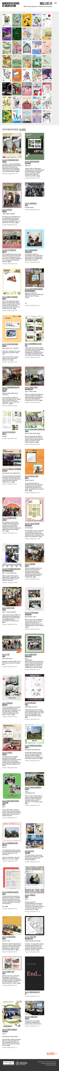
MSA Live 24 (46, 3)
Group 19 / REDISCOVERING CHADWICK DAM (35, 429)
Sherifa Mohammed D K (7, 571)
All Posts (52, 1053)
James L (27, 431)
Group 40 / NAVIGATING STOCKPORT (10, 892)
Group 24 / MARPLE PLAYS (8, 972)
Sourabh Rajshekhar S (30, 291)
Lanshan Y (4, 520)
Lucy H (3, 973)
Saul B (3, 656)
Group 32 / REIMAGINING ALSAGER (10, 843)
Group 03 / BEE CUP (29, 851)
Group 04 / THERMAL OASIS (31, 1017)
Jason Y (4, 894)
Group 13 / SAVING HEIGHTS (31, 250)
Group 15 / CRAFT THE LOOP (8, 608)
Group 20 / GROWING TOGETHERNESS (33, 745)
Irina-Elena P (28, 163)
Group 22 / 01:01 (6, 654)
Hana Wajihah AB (29, 389)
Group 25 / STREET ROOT (30, 937)
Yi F (26, 994)
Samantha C (5, 1031)
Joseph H (27, 1018)
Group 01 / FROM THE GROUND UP (9, 1029)
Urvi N (26, 205)
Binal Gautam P (28, 525)
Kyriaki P (27, 789)
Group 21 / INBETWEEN (7, 703)
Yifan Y (26, 704)
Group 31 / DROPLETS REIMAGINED (10, 297)
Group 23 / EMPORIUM (30, 564)
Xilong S (4, 299)
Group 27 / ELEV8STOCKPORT (8, 937)
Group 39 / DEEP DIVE (7, 210)
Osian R (4, 938)
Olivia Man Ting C (29, 939)
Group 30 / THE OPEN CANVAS (31, 613)
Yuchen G (4, 754)
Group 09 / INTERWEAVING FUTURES (10, 160)
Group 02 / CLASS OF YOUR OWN (32, 524)
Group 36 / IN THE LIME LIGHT (9, 432)
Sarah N (27, 747)
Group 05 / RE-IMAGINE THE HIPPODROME (11, 469)
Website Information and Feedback (48, 1063)
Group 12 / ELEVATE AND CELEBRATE (10, 344)
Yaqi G (3, 804)
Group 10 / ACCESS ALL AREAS (31, 476)
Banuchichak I (28, 614)
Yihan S (4, 610)
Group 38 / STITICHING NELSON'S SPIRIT (11, 569)
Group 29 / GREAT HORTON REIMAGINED (34, 289)
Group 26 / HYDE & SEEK (30, 703)
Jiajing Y (4, 434)
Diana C (26, 478)
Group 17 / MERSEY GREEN (31, 654)
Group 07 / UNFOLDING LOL (31, 203)
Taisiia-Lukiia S (28, 252)
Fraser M (4, 162)
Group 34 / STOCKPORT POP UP (9, 518)
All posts (23, 129)
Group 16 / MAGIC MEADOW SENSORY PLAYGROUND (10, 802)
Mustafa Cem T (28, 656)
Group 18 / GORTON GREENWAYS (32, 161)
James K (27, 566)
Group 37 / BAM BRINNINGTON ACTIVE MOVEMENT (10, 388)
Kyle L (26, 345)
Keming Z (4, 346)
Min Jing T (4, 845)
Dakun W (4, 252)
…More (17, 171)
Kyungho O (4, 471)
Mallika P (4, 211)
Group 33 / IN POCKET (7, 753)
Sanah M (4, 391)
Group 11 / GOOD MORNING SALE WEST (33, 344)
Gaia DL (26, 897)
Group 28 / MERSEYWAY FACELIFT (32, 992)
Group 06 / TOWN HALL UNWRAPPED (33, 787)
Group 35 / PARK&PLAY (30, 895)
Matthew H (4, 705)
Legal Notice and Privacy (50, 1064)
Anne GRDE (27, 853)
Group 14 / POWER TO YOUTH (31, 387)
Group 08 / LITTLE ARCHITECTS (9, 250)
